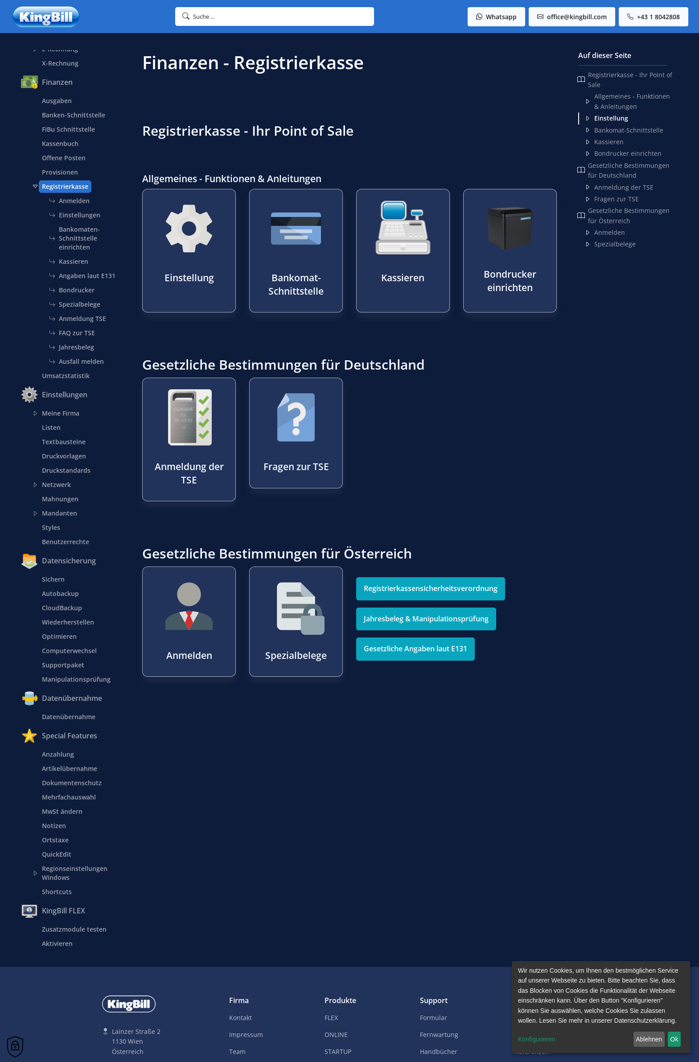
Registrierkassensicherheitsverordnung (431, 588)
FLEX (331, 1017)
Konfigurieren (536, 1039)
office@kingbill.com (572, 16)
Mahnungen (60, 499)
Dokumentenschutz (72, 783)
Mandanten (58, 513)
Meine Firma (59, 413)
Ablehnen (649, 1039)
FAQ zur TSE (72, 333)
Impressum (246, 1034)
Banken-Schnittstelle (73, 115)
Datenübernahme (68, 716)
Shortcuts (57, 891)
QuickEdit (56, 854)
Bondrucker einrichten (623, 153)
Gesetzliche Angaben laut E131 (415, 649)
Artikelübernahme (69, 768)
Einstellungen (74, 215)
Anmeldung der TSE (619, 187)
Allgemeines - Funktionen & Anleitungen (627, 101)
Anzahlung (58, 754)
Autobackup (60, 593)
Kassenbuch (60, 143)
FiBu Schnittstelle (68, 129)
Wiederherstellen (68, 622)
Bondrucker (72, 290)
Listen (51, 427)
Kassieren (68, 261)
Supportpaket (63, 665)
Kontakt (240, 1017)
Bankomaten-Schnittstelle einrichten (74, 238)
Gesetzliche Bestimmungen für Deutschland (623, 170)
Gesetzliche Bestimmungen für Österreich (623, 215)
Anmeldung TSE (77, 318)
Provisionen (60, 172)
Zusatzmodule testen (74, 929)
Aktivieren (57, 943)
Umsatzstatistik (66, 375)
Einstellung (606, 118)
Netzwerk (55, 484)
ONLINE (336, 1034)
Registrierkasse (63, 186)
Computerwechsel (69, 650)
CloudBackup (62, 608)
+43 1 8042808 (653, 16)
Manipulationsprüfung (76, 679)
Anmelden (69, 200)
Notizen (54, 825)
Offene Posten (64, 158)
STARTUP (338, 1051)
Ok (674, 1039)
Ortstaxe (55, 840)
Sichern (53, 579)
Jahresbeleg (71, 347)
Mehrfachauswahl (69, 797)
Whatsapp (496, 16)
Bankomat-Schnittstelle (623, 130)
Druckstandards (66, 470)
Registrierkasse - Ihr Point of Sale (624, 80)
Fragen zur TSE (611, 199)
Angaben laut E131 (82, 275)
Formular (433, 1017)
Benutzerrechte (65, 541)
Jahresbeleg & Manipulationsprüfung (426, 619)
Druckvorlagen (64, 456)
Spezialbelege (74, 304)
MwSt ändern (62, 811)
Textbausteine (64, 441)
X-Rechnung (60, 63)
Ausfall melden (76, 361)
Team (237, 1051)
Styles (51, 527)
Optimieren (59, 636)
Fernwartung (439, 1034)
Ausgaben (57, 100)
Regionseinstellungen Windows (73, 873)
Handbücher (438, 1051)
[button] (274, 16)
